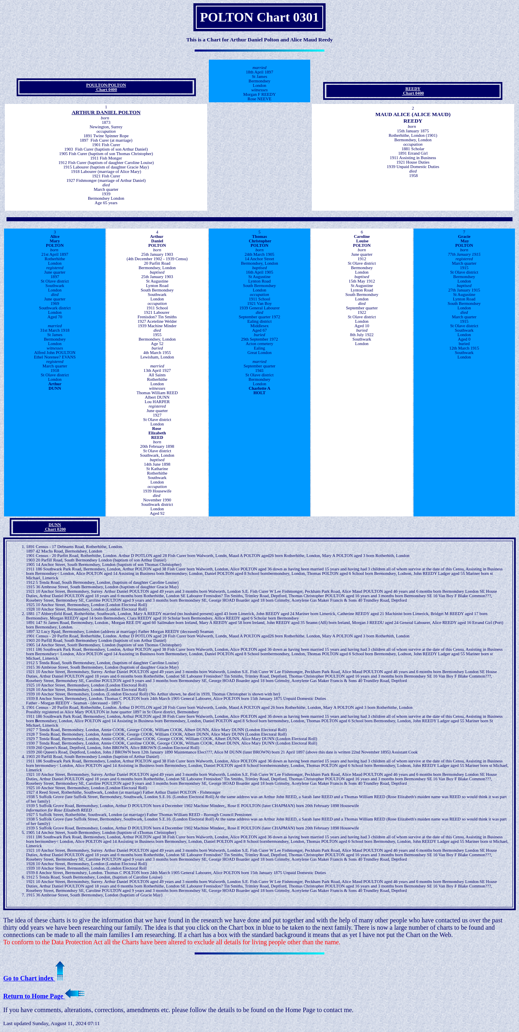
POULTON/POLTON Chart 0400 (106, 87)
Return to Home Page (43, 996)
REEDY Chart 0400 (413, 90)
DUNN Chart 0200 (55, 526)
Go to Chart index (34, 978)
